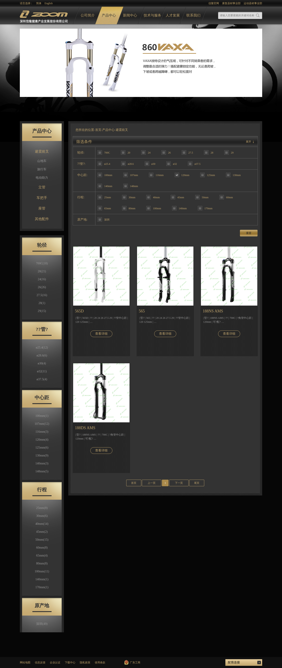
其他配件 (42, 219)
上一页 (152, 482)
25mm (42, 508)
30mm (42, 516)
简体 (38, 3)
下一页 (179, 482)
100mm (41, 416)
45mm (42, 531)
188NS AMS (213, 311)
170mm (41, 587)
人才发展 (173, 15)
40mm (41, 523)
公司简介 (88, 15)
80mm (42, 563)
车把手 (42, 198)
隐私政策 (85, 662)
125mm (41, 447)
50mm (41, 539)
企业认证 (55, 662)
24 (42, 279)
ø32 (42, 371)
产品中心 (109, 15)
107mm (42, 423)
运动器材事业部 (253, 3)
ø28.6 (42, 355)
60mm (42, 547)
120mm (41, 439)
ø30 (42, 363)
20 (42, 271)
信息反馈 (40, 662)
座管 (41, 208)
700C (42, 263)
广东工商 (135, 662)
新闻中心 (130, 15)
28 (42, 303)
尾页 (196, 482)
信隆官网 (213, 3)
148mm (41, 471)
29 (42, 311)
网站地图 (25, 662)
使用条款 (100, 662)
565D (79, 311)
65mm (42, 555)
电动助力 (42, 177)
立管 (41, 187)
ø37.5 (42, 379)
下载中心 (70, 662)
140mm (41, 463)
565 (142, 311)
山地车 (41, 161)
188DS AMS (85, 428)
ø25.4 (42, 347)
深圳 (41, 623)
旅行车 (41, 169)
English (49, 3)
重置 (248, 233)
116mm (41, 431)
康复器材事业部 (231, 3)
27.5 (42, 295)
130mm (41, 455)
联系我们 (193, 15)
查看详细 (101, 333)
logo (44, 15)
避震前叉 (42, 151)
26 (42, 287)
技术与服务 (152, 15)
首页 (98, 130)
